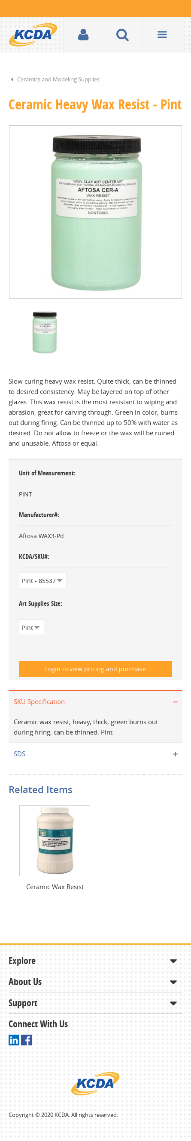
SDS (19, 754)
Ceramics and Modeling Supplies (58, 79)
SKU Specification (39, 702)
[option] (95, 212)
